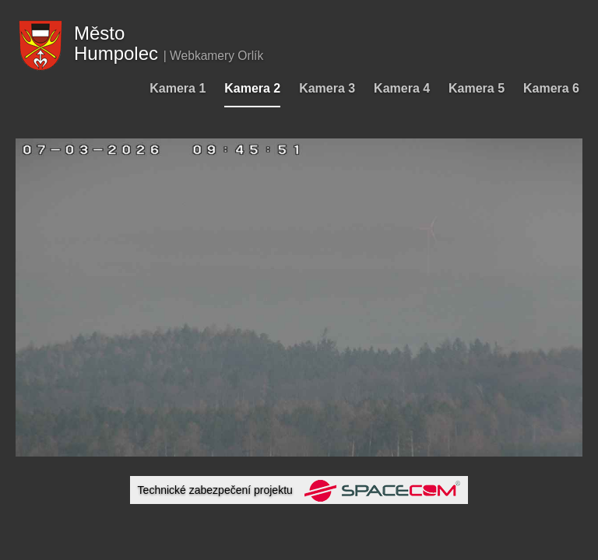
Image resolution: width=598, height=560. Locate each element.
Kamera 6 (551, 88)
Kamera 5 (476, 88)
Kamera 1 (178, 88)
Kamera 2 (252, 88)
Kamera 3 (327, 88)
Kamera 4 (402, 88)
